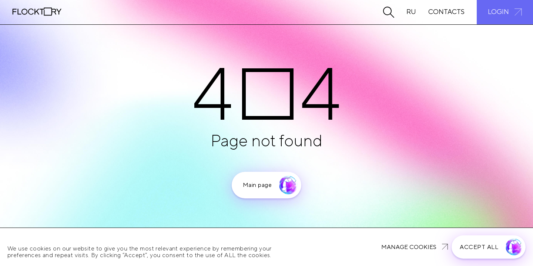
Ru (411, 12)
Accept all (479, 247)
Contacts (446, 12)
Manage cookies (408, 247)
